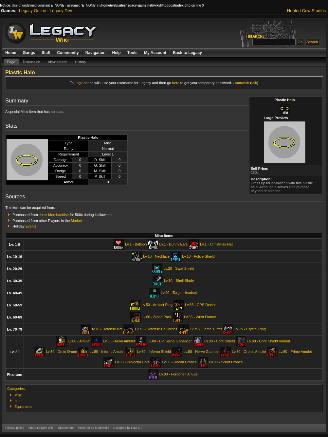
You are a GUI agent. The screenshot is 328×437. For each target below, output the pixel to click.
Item (17, 401)
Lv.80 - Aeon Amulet (119, 341)
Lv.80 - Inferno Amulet (106, 352)
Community (68, 52)
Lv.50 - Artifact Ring (157, 305)
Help (116, 52)
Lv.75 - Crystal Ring (250, 329)
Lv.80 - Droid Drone (61, 352)
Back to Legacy (187, 52)
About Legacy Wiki (40, 427)
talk (254, 83)
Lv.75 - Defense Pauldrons (156, 329)
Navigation (95, 52)
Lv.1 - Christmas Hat (216, 244)
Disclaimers (66, 427)
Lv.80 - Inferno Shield (154, 352)
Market (76, 221)
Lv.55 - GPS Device (200, 305)
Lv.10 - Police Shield (198, 256)
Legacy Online (32, 10)
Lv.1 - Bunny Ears (173, 244)
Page (11, 62)
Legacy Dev (61, 10)
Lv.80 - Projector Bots (132, 362)
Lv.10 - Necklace (156, 256)
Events (31, 226)
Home (10, 52)
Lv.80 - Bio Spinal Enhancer (169, 341)
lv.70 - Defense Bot (107, 329)
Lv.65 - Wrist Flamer (200, 317)
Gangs (29, 52)
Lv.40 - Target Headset (179, 293)
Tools (132, 52)
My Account (155, 52)
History (80, 62)
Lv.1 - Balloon (136, 244)
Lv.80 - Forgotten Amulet (179, 374)
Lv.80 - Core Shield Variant (268, 341)
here (175, 83)
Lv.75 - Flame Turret (206, 329)
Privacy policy (14, 427)
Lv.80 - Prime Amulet (295, 352)
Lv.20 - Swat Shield (178, 268)
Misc (18, 395)
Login (79, 83)
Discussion (31, 62)
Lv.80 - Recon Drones (179, 362)
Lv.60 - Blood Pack (157, 317)
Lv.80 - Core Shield (219, 341)
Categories (16, 389)
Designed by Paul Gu (127, 427)
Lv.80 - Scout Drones (226, 362)
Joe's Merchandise (54, 215)
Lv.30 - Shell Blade (179, 280)
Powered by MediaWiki (93, 427)
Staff (46, 52)
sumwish (242, 83)
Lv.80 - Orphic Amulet (249, 352)
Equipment (23, 407)
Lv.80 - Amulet (79, 341)
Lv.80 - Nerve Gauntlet (201, 352)
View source (57, 62)
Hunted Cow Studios (306, 10)
